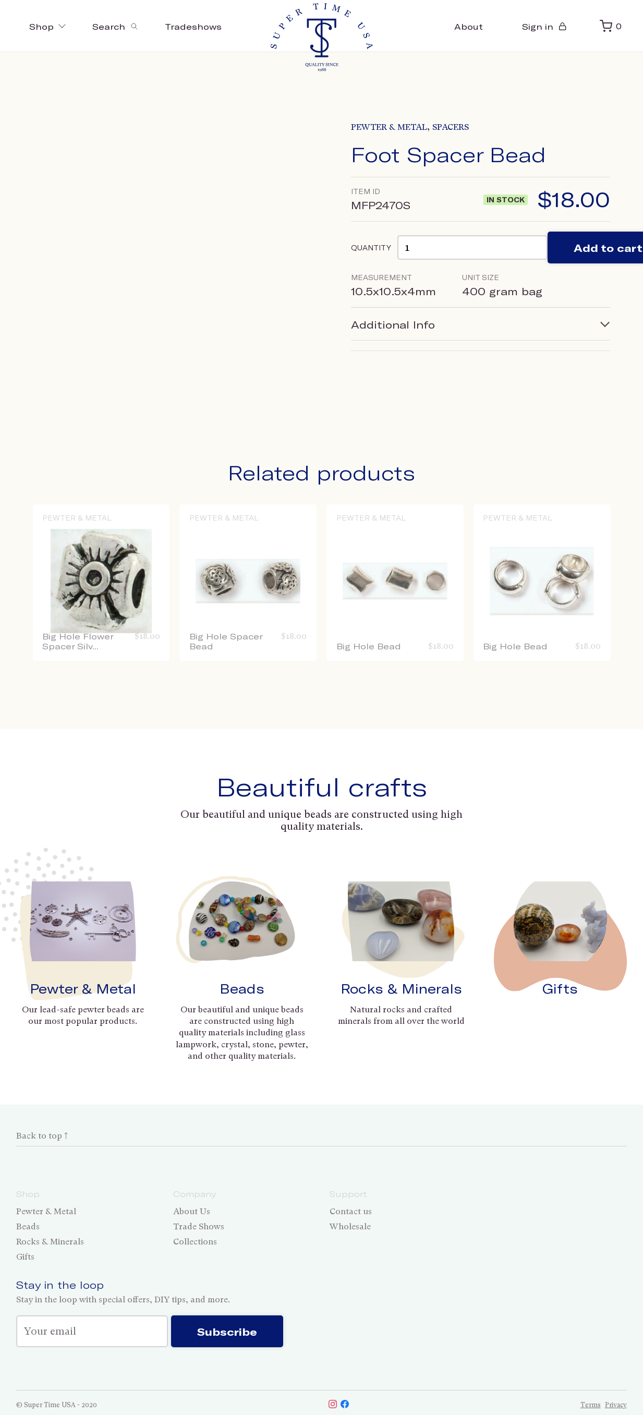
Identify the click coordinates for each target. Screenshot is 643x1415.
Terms (590, 1405)
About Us (191, 1211)
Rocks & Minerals (401, 988)
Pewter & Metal (389, 127)
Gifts (560, 988)
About (468, 26)
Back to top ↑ (42, 1136)
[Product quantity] (472, 247)
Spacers (450, 127)
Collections (195, 1242)
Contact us (351, 1211)
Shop (47, 26)
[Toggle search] (115, 26)
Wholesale (350, 1226)
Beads (242, 988)
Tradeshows (193, 26)
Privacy (616, 1405)
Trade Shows (198, 1226)
